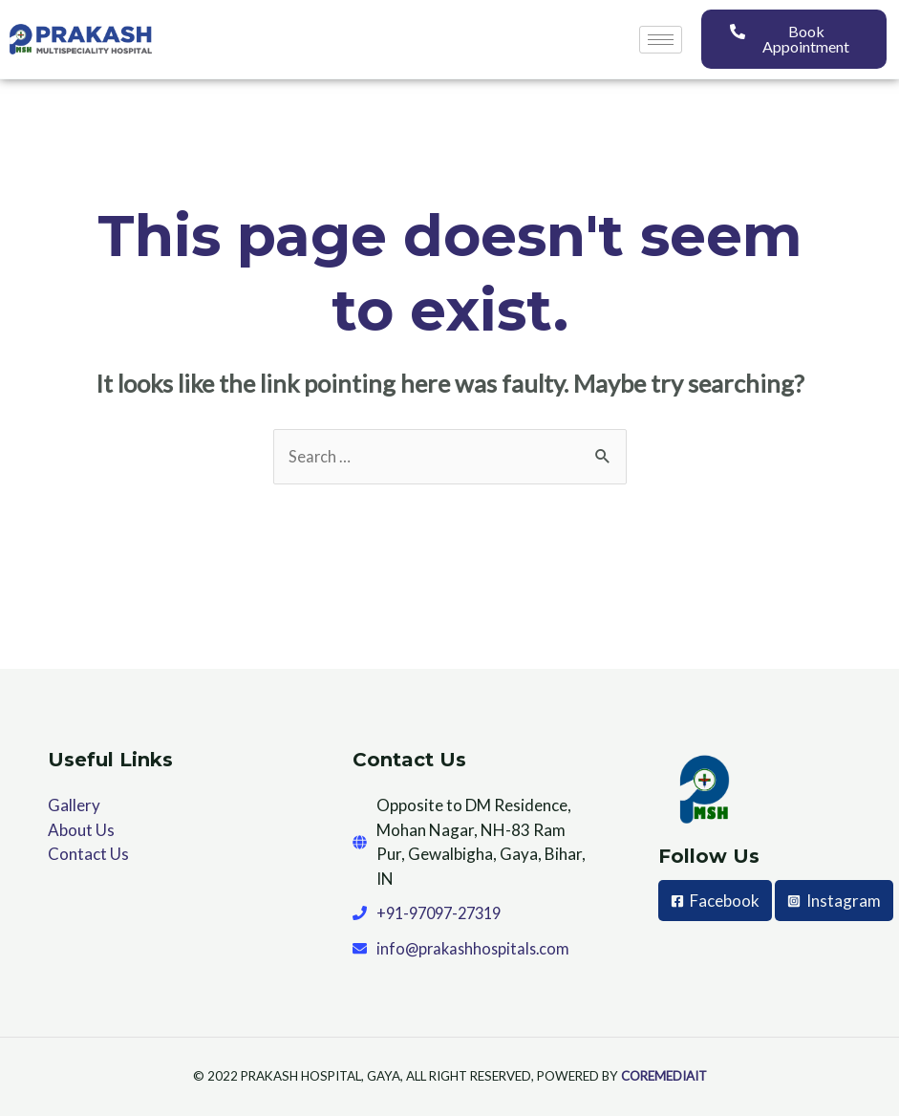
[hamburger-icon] (660, 40)
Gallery (74, 806)
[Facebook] (715, 901)
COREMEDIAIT (664, 1078)
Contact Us (88, 855)
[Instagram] (722, 942)
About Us (81, 831)
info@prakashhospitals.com (476, 949)
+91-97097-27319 (444, 914)
